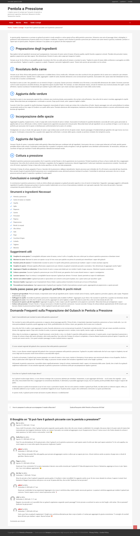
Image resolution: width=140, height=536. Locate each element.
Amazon (48, 532)
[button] (70, 317)
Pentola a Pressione (25, 8)
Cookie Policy (104, 532)
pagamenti (115, 1)
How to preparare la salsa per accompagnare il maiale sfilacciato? (34, 407)
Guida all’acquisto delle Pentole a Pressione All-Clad (87, 407)
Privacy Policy (93, 532)
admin (20, 449)
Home (11, 23)
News (26, 23)
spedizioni (123, 1)
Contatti (130, 1)
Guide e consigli (36, 23)
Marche (18, 23)
